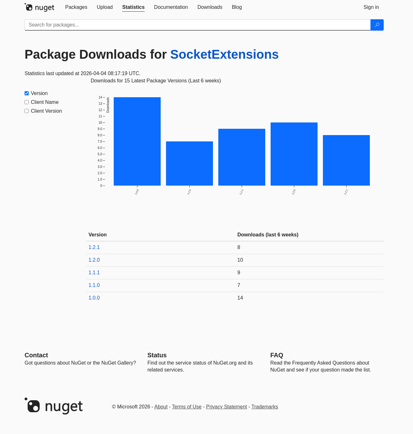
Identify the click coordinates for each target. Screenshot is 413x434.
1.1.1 (94, 272)
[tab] (76, 7)
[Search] (377, 25)
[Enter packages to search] (198, 25)
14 (240, 297)
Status (157, 355)
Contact (36, 355)
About (161, 406)
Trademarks (264, 406)
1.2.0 (94, 260)
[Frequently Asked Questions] (276, 355)
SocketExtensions (224, 54)
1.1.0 (94, 285)
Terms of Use (187, 406)
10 (240, 260)
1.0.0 (94, 297)
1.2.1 (94, 247)
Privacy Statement (226, 406)
